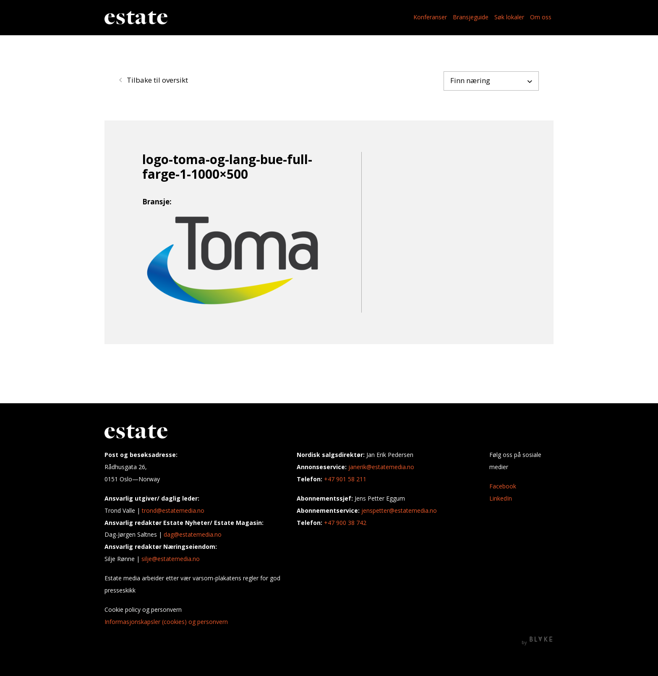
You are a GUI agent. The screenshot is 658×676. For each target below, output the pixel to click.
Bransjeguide (470, 17)
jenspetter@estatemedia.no (399, 510)
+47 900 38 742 (345, 523)
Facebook (502, 486)
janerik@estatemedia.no (381, 467)
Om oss (540, 17)
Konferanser (430, 17)
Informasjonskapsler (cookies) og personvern (166, 622)
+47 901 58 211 (345, 479)
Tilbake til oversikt (153, 80)
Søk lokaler (509, 17)
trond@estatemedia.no (173, 510)
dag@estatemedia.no (193, 534)
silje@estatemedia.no (170, 559)
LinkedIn (500, 498)
